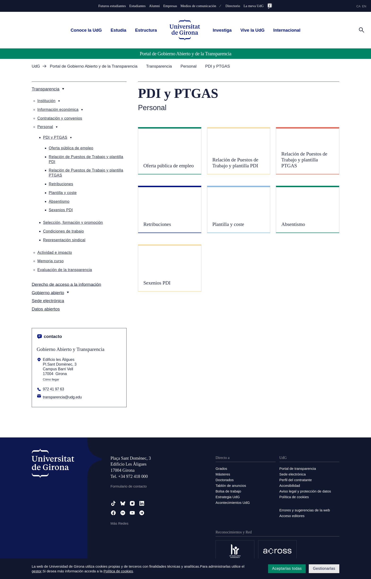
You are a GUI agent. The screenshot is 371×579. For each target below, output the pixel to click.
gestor (36, 571)
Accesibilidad (289, 486)
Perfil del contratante (295, 480)
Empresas (170, 6)
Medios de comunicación (198, 6)
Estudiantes (137, 6)
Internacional (286, 30)
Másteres (223, 474)
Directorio (232, 6)
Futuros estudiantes (112, 6)
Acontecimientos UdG (233, 503)
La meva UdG (253, 6)
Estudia (118, 30)
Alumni (154, 6)
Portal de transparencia (297, 469)
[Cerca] (361, 30)
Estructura (146, 30)
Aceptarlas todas (287, 568)
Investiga (222, 30)
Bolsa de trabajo (228, 491)
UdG (36, 66)
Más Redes (119, 523)
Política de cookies (294, 497)
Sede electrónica (292, 474)
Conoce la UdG (86, 30)
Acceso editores (292, 516)
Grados (221, 469)
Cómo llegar (51, 379)
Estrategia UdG (228, 497)
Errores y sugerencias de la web (304, 510)
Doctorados (225, 480)
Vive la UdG (252, 30)
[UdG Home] (184, 30)
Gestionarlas (324, 568)
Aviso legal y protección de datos (305, 491)
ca (358, 6)
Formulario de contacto (128, 486)
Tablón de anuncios (231, 486)
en (364, 6)
